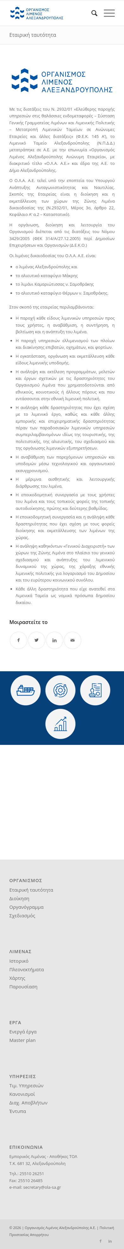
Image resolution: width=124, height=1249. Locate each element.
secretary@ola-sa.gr (42, 1187)
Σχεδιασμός (22, 915)
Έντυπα (17, 1111)
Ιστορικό (18, 961)
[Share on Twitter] (36, 640)
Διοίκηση (19, 898)
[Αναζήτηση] (91, 13)
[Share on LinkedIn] (54, 640)
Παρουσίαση (23, 986)
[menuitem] (91, 13)
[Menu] (106, 13)
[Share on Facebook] (18, 640)
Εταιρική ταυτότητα (32, 34)
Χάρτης (17, 978)
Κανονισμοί (22, 1094)
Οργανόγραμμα (26, 907)
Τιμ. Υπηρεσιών (26, 1085)
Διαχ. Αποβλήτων (28, 1102)
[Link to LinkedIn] (110, 1241)
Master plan (22, 1040)
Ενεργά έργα (22, 1031)
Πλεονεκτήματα (26, 969)
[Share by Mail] (72, 640)
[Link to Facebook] (100, 1241)
